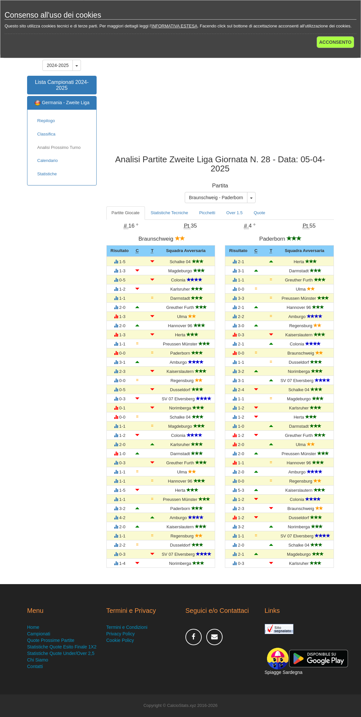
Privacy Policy (120, 633)
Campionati (38, 633)
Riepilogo (46, 120)
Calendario (47, 160)
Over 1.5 (234, 212)
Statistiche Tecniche (169, 212)
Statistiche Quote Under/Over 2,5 (60, 653)
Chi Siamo (37, 659)
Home (33, 627)
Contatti (35, 666)
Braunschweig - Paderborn (216, 197)
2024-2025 (58, 65)
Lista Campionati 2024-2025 (62, 85)
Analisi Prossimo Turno (59, 147)
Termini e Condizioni (127, 627)
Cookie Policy (120, 640)
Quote (259, 212)
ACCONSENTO (335, 42)
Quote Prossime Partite (50, 640)
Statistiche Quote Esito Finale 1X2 (61, 646)
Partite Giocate (126, 212)
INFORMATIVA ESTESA (174, 26)
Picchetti (207, 212)
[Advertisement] (220, 102)
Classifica (46, 134)
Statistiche (47, 173)
